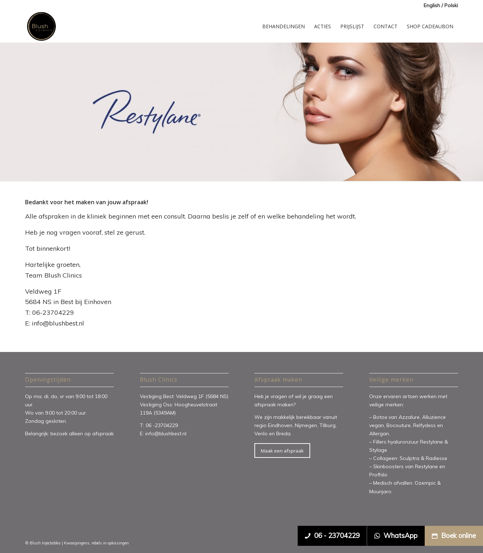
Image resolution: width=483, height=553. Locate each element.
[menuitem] (439, 6)
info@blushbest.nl (165, 433)
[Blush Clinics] (41, 26)
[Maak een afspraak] (282, 450)
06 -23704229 (162, 425)
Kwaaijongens (76, 542)
